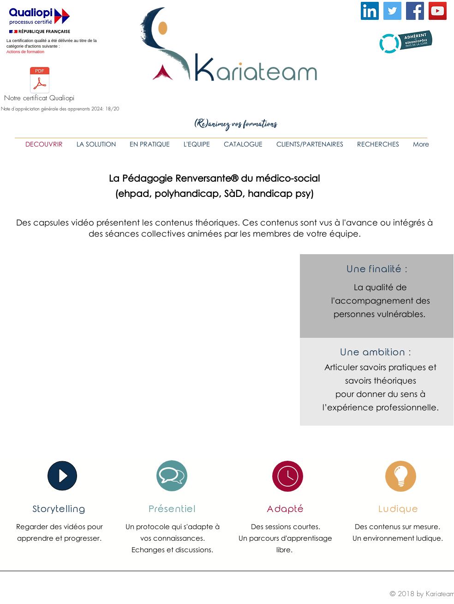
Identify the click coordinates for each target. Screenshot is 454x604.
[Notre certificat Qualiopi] (39, 86)
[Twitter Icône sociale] (392, 11)
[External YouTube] (150, 340)
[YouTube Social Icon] (438, 11)
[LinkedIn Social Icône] (370, 11)
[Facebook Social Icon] (415, 11)
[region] (171, 475)
